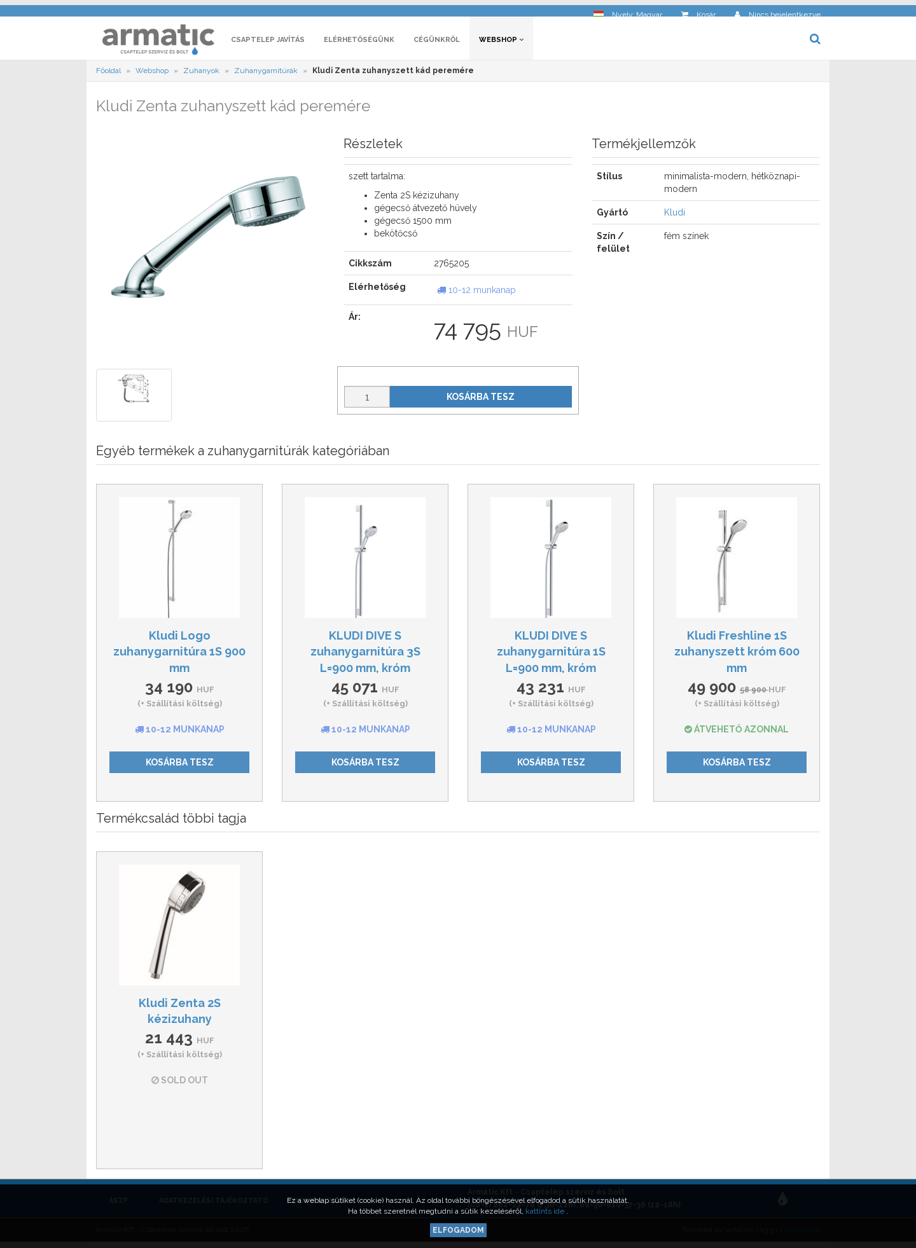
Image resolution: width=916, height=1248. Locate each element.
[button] (628, 10)
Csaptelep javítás (268, 43)
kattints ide (545, 1211)
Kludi (674, 216)
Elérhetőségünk (359, 43)
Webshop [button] (501, 43)
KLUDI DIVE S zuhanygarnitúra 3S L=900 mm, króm (365, 655)
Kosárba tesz (481, 400)
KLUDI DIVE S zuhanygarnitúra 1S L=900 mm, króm (551, 655)
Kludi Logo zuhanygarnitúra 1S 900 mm (179, 655)
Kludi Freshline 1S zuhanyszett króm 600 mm (737, 655)
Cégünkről (436, 43)
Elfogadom (458, 1230)
